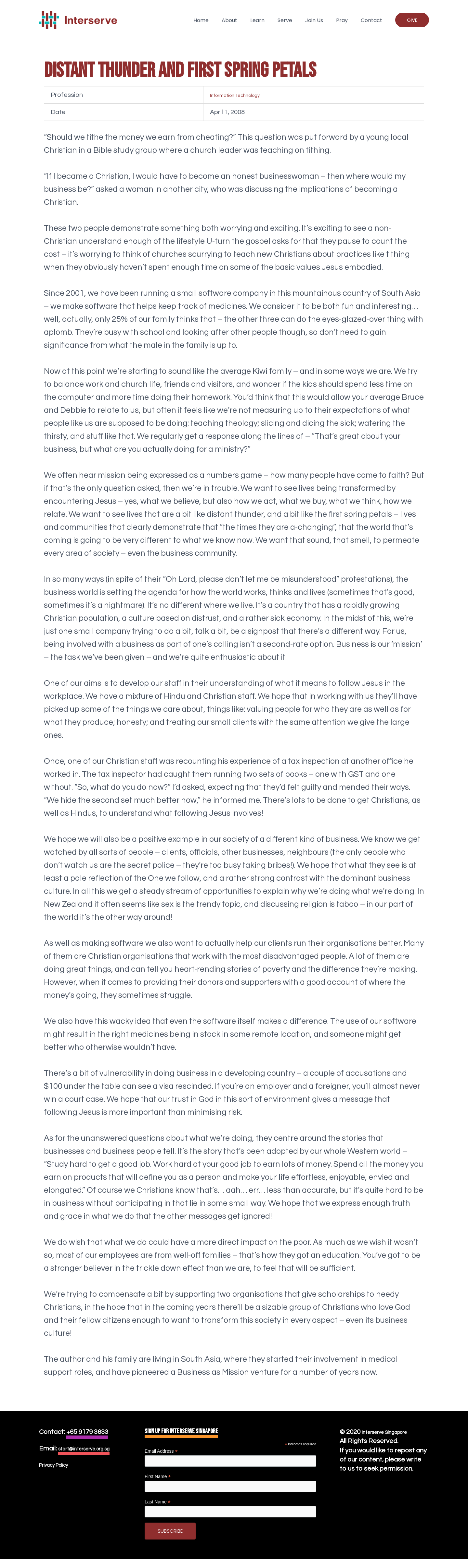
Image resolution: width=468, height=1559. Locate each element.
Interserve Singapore (393, 1431)
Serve (294, 20)
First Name (158, 1477)
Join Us (321, 20)
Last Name (158, 1502)
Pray (346, 20)
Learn (269, 20)
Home (218, 20)
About (244, 20)
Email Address (161, 1451)
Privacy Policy (59, 1474)
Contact (373, 20)
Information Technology (219, 95)
